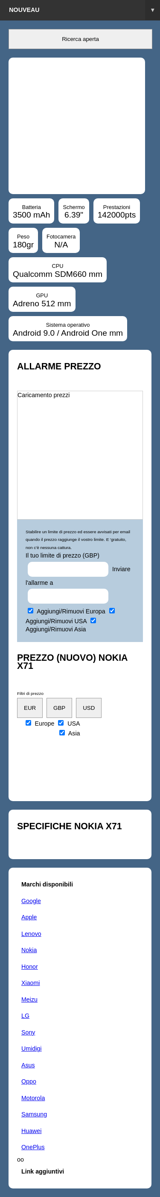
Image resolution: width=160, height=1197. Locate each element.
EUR (30, 708)
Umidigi (31, 1048)
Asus (28, 1065)
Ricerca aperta (80, 39)
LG (25, 1015)
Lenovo (31, 933)
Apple (29, 917)
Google (31, 901)
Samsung (34, 1114)
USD (89, 708)
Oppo (28, 1081)
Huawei (31, 1130)
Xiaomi (30, 982)
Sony (28, 1032)
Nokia (29, 950)
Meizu (29, 999)
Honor (29, 966)
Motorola (33, 1098)
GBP (59, 708)
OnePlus (33, 1147)
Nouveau (84, 10)
